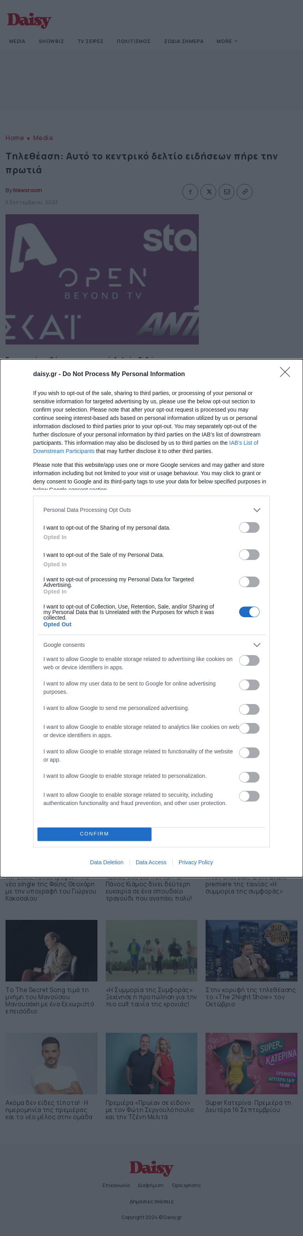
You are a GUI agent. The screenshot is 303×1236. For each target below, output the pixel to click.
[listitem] (151, 510)
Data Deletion (106, 862)
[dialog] (151, 618)
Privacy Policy (196, 862)
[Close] (287, 374)
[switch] (249, 527)
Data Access (151, 862)
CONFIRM (94, 834)
